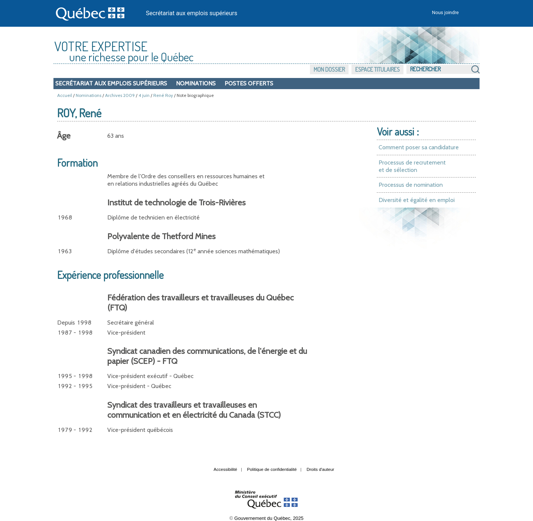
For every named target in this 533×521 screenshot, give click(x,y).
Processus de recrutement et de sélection (412, 166)
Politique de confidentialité (272, 469)
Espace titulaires (377, 69)
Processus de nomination (411, 184)
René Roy (163, 95)
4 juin (144, 95)
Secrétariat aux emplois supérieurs (191, 13)
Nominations (196, 83)
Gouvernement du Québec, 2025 (268, 518)
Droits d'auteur (320, 469)
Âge (64, 136)
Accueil (64, 95)
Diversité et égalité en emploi (417, 199)
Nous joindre (445, 12)
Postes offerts (249, 83)
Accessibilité (225, 469)
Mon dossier (329, 69)
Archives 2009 (120, 95)
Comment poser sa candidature (419, 147)
